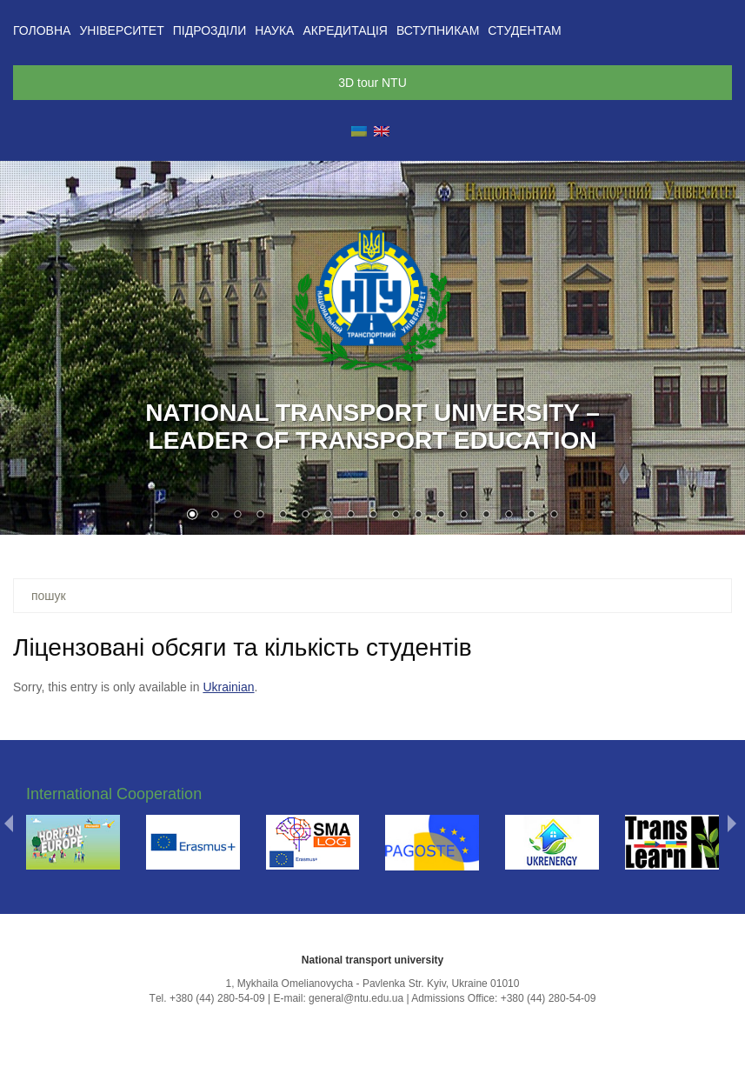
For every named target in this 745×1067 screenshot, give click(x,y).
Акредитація (345, 30)
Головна (41, 30)
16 (531, 515)
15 (508, 515)
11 (418, 515)
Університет (121, 30)
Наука (274, 30)
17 (553, 515)
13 (463, 515)
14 (486, 515)
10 (395, 515)
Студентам (524, 30)
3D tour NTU (372, 83)
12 (440, 515)
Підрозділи (209, 30)
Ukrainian (228, 687)
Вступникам (437, 30)
